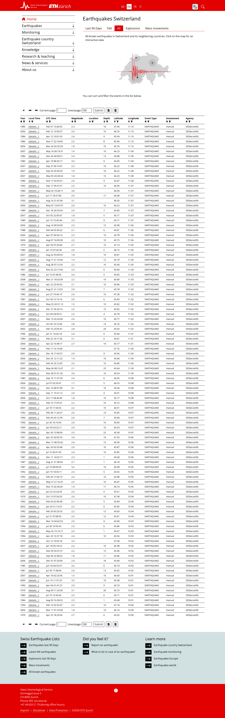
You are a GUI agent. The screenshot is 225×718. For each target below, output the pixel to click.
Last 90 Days (93, 28)
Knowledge (48, 49)
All (118, 28)
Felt (109, 28)
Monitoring (48, 32)
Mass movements (157, 28)
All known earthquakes (42, 671)
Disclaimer (39, 710)
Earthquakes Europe (166, 658)
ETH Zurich (86, 710)
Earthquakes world (165, 665)
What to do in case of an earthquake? (113, 652)
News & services (48, 62)
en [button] (129, 6)
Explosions (133, 28)
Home (29, 19)
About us (48, 69)
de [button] (123, 6)
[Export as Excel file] (108, 110)
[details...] (34, 126)
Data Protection (58, 710)
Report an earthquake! (104, 645)
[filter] (23, 121)
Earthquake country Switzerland (48, 41)
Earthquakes (48, 25)
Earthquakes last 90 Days (43, 645)
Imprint (24, 710)
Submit (99, 110)
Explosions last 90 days (42, 658)
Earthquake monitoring (167, 652)
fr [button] (135, 6)
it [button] (141, 6)
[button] (33, 5)
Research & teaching (48, 56)
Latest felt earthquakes (42, 652)
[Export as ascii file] (115, 110)
